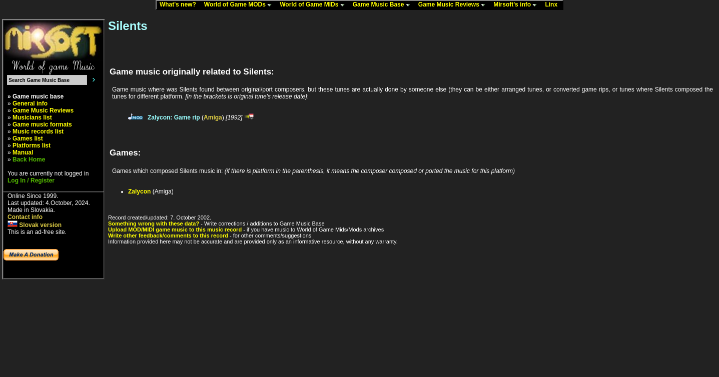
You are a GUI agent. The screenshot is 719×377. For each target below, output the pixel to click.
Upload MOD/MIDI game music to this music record (175, 229)
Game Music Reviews (454, 5)
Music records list (38, 131)
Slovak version (35, 225)
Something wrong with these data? (153, 223)
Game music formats (42, 124)
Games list (28, 138)
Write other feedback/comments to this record (168, 235)
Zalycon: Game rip (174, 117)
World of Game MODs (240, 5)
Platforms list (32, 145)
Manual (23, 152)
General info (30, 103)
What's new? (180, 5)
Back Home (29, 159)
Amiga (213, 117)
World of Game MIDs (314, 5)
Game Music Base (383, 5)
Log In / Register (31, 180)
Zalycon (139, 191)
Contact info (25, 217)
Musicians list (32, 117)
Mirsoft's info (517, 5)
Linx (553, 5)
